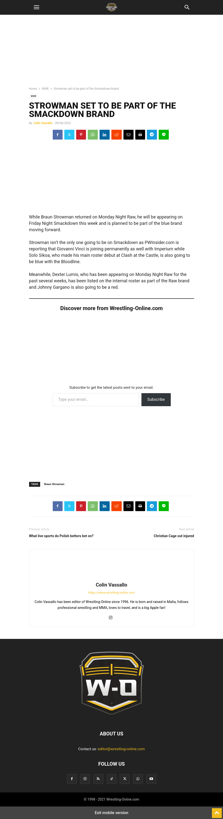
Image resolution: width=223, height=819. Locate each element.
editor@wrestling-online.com (121, 749)
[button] (36, 7)
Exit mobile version (111, 812)
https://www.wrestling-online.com (111, 592)
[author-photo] (111, 578)
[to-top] (217, 811)
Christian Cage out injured (174, 536)
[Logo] (112, 719)
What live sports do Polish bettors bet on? (61, 536)
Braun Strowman (54, 484)
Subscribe (156, 399)
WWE (45, 88)
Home (33, 88)
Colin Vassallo (43, 123)
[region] (112, 53)
